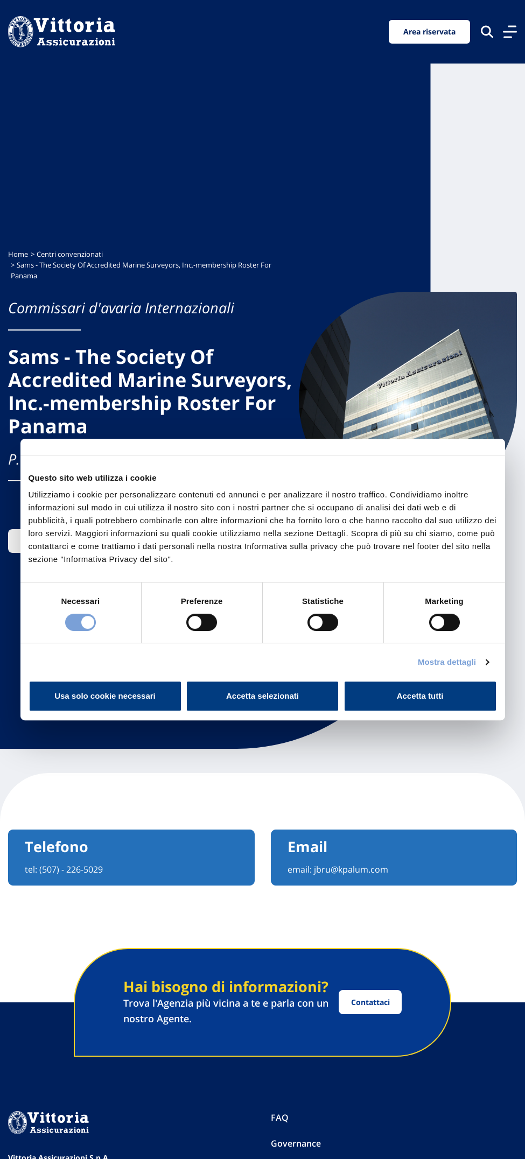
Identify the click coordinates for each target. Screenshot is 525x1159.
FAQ (280, 1117)
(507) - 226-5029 (71, 869)
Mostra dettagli (447, 661)
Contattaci (370, 1002)
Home (18, 254)
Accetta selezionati (262, 695)
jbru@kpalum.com (351, 869)
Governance (296, 1143)
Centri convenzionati (70, 254)
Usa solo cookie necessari (105, 695)
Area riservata (429, 31)
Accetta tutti (420, 695)
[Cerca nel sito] (487, 31)
